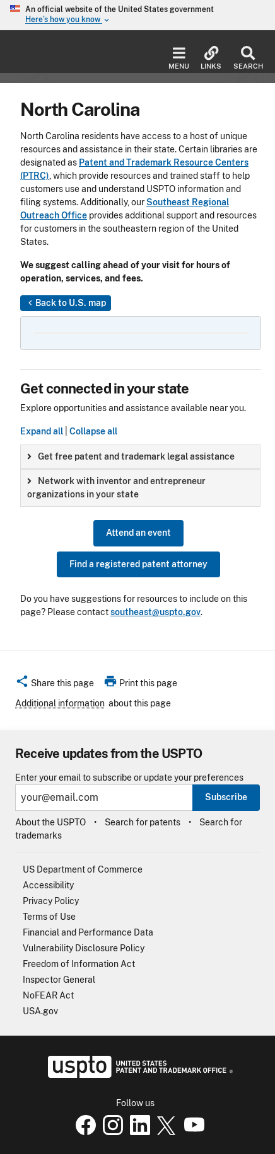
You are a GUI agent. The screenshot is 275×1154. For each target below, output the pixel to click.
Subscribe (226, 797)
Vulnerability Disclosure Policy (83, 948)
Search (247, 58)
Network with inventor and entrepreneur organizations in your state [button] (116, 487)
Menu (178, 58)
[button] (54, 685)
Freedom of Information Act (79, 964)
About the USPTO (50, 822)
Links (211, 58)
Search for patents (142, 822)
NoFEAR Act (48, 995)
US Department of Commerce (83, 869)
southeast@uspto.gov (155, 612)
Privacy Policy (51, 901)
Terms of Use (49, 917)
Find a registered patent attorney (138, 564)
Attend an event (138, 533)
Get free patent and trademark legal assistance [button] (131, 456)
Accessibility (48, 885)
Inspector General (59, 980)
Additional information (60, 703)
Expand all (41, 431)
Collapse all (93, 431)
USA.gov (40, 1011)
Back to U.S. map (65, 303)
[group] (140, 456)
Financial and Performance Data (88, 932)
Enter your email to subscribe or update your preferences (129, 778)
